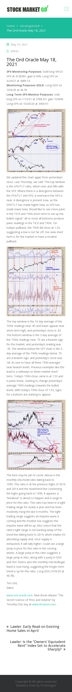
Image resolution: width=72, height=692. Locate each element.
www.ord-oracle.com (19, 595)
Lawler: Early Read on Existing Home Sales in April (33, 628)
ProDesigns (48, 685)
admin (14, 51)
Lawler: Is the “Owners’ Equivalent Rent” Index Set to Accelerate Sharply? (37, 645)
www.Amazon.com (44, 604)
